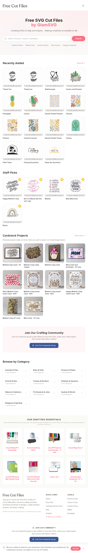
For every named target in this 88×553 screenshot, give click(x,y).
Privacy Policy (72, 499)
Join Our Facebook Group (44, 345)
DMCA (69, 510)
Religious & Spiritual (69, 45)
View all (81, 63)
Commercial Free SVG (54, 506)
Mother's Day (30, 45)
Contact (49, 513)
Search (79, 38)
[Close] (83, 548)
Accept (75, 548)
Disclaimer (71, 513)
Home (48, 499)
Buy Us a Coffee (53, 517)
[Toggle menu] (83, 6)
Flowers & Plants (17, 45)
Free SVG (49, 502)
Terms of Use (72, 502)
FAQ (47, 510)
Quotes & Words (42, 45)
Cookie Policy (72, 506)
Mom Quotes (55, 45)
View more (80, 236)
